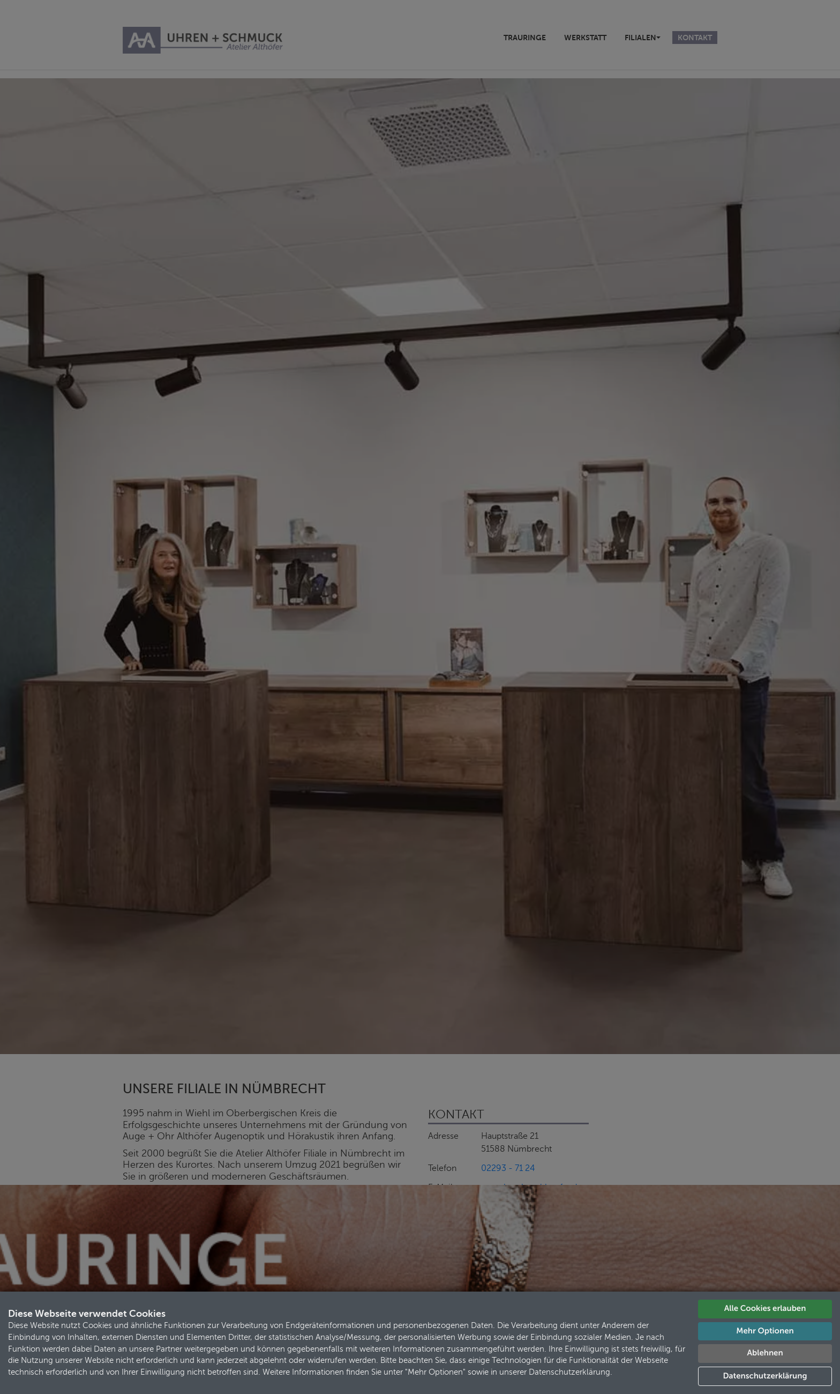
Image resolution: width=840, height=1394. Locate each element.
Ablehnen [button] (765, 1353)
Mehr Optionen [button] (764, 1331)
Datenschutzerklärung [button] (765, 1376)
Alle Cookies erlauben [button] (765, 1308)
